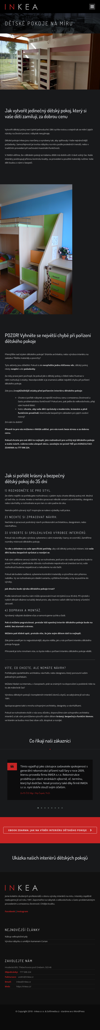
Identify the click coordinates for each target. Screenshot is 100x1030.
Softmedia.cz (53, 1011)
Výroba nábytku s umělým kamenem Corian (26, 941)
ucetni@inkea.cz (25, 976)
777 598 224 (25, 972)
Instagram (22, 911)
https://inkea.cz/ (23, 986)
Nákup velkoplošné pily (16, 936)
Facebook (10, 911)
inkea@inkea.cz (23, 981)
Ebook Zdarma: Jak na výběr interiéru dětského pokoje (47, 830)
